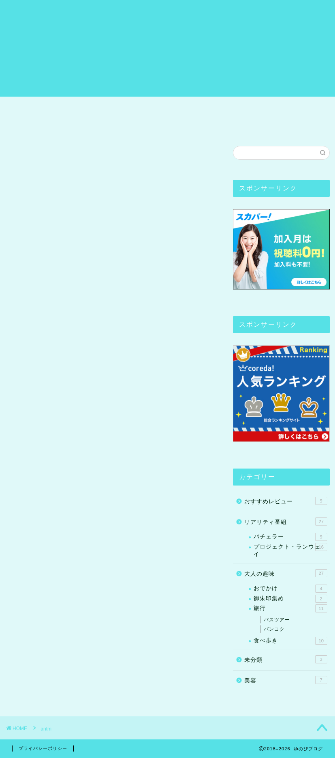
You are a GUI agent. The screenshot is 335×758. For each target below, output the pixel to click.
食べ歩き (290, 641)
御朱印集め (290, 599)
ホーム (28, 106)
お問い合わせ (37, 125)
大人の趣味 (285, 573)
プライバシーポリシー (43, 748)
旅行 (123, 106)
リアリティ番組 (206, 106)
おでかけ (290, 589)
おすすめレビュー (275, 106)
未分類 (285, 659)
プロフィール (77, 106)
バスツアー (277, 620)
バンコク (274, 629)
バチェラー (290, 537)
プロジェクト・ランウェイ (290, 550)
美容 (285, 680)
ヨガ (156, 106)
